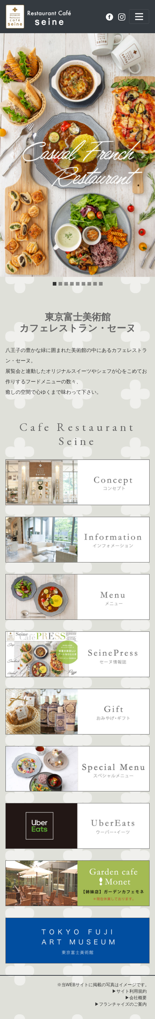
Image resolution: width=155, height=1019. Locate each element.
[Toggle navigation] (139, 16)
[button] (11, 155)
